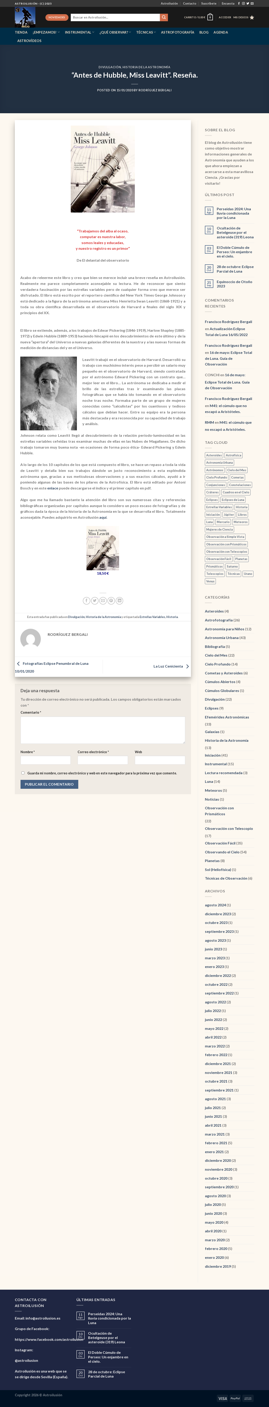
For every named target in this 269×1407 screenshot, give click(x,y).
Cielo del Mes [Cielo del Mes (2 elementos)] (236, 470)
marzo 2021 (215, 1134)
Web (138, 752)
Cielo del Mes (216, 655)
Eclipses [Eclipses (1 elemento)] (212, 500)
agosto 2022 (215, 1002)
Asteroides (214, 611)
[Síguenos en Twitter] (247, 3)
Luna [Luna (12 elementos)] (209, 522)
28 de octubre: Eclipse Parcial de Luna (235, 268)
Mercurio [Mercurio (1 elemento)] (223, 522)
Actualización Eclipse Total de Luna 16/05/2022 (226, 331)
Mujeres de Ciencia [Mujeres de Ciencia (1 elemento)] (219, 529)
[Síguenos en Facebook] (239, 3)
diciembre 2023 (218, 914)
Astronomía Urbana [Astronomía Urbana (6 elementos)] (219, 462)
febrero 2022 (216, 1054)
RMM (209, 422)
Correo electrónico (93, 752)
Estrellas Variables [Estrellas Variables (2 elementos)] (219, 507)
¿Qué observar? (115, 32)
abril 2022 (213, 1037)
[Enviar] (164, 17)
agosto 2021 (215, 1099)
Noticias (212, 799)
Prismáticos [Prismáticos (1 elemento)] (214, 566)
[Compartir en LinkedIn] (119, 601)
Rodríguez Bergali (155, 90)
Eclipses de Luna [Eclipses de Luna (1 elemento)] (233, 500)
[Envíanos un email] (252, 3)
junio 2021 (213, 1116)
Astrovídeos (29, 41)
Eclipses (212, 708)
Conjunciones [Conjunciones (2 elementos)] (215, 485)
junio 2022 (213, 1019)
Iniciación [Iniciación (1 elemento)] (213, 514)
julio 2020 (213, 1204)
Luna (209, 781)
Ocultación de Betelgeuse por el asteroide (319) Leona (235, 232)
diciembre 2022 (218, 975)
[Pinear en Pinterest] (111, 601)
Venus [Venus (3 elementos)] (210, 581)
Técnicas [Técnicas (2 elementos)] (233, 574)
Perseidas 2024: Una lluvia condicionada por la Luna (234, 213)
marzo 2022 (215, 1046)
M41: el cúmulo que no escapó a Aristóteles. (226, 408)
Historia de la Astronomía (146, 67)
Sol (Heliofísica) (218, 869)
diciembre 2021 (218, 1063)
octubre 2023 (216, 922)
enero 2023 (214, 966)
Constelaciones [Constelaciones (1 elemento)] (240, 485)
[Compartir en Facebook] (86, 601)
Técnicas (146, 32)
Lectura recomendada (224, 773)
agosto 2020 (215, 1196)
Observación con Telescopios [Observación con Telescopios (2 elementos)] (226, 551)
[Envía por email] (103, 601)
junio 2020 (213, 1213)
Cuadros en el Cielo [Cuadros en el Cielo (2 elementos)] (236, 492)
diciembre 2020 (218, 1160)
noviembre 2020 (218, 1169)
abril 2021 (213, 1125)
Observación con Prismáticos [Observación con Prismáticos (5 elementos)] (226, 544)
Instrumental (79, 32)
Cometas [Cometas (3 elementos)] (237, 477)
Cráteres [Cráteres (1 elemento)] (212, 492)
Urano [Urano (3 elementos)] (248, 574)
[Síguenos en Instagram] (243, 3)
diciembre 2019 (218, 1266)
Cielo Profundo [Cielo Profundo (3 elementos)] (216, 477)
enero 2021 (214, 1151)
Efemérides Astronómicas (227, 717)
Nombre (28, 752)
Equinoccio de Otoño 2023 (234, 283)
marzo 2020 (215, 1240)
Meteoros (213, 790)
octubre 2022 (216, 984)
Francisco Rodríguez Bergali (228, 321)
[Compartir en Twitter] (95, 601)
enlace (52, 488)
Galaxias (212, 731)
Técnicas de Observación (226, 878)
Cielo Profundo (218, 664)
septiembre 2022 (219, 993)
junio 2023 (213, 949)
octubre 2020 (216, 1178)
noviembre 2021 (218, 1072)
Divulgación (110, 67)
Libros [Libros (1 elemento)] (242, 514)
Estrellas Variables (152, 617)
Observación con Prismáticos (219, 811)
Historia (172, 617)
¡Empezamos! (46, 32)
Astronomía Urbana (222, 637)
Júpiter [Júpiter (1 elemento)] (229, 514)
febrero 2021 (216, 1143)
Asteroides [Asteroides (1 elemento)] (214, 455)
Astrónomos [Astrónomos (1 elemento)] (214, 470)
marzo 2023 (215, 958)
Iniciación (213, 755)
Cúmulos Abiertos (220, 681)
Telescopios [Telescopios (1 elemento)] (214, 574)
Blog (204, 32)
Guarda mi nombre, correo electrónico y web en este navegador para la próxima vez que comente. (102, 773)
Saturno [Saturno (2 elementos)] (232, 566)
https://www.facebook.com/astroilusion (49, 1339)
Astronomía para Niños (224, 629)
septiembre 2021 (219, 1090)
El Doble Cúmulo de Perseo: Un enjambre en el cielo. (234, 251)
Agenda (221, 32)
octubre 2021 (216, 1081)
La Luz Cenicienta (172, 666)
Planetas (212, 860)
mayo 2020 (214, 1222)
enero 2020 (214, 1257)
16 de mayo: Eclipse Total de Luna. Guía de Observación (228, 358)
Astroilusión (169, 3)
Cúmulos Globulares (222, 690)
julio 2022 (213, 1010)
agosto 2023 (215, 940)
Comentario (31, 712)
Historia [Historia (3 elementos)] (241, 507)
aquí (103, 517)
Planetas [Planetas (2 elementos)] (241, 559)
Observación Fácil (220, 843)
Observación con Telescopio (229, 828)
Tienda (21, 32)
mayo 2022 (214, 1028)
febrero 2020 (216, 1248)
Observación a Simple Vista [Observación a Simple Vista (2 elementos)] (225, 537)
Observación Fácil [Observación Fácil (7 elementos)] (218, 559)
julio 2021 (213, 1107)
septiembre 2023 (219, 931)
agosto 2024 (215, 905)
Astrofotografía (177, 32)
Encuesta (228, 3)
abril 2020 (213, 1231)
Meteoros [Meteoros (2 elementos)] (241, 522)
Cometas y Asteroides (224, 673)
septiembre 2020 (219, 1187)
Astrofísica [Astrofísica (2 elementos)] (233, 455)
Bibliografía (215, 646)
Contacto (189, 3)
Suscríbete (209, 3)
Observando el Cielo (222, 852)
